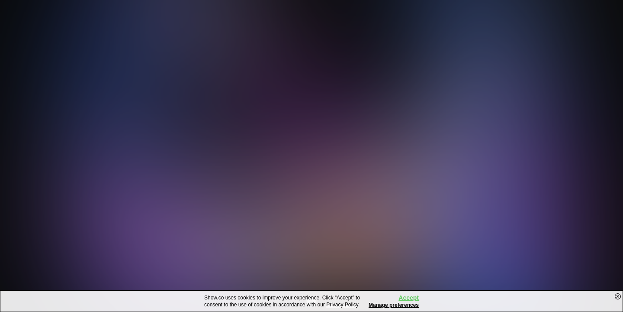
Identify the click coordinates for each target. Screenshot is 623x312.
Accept (408, 297)
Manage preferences (394, 305)
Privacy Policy (342, 305)
